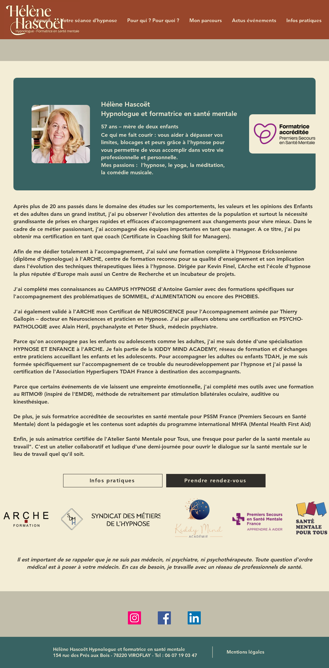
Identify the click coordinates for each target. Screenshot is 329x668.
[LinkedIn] (194, 617)
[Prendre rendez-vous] (216, 480)
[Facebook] (164, 617)
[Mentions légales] (245, 652)
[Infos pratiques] (112, 480)
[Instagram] (134, 617)
